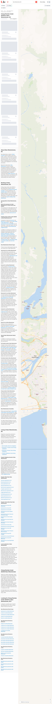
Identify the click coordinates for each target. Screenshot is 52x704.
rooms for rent (8, 401)
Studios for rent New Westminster (6, 623)
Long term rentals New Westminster (7, 649)
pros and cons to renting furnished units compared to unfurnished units (9, 369)
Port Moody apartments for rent (6, 494)
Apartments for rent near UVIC (6, 524)
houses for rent (11, 266)
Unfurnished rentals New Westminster (7, 638)
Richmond (3, 221)
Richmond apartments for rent (6, 485)
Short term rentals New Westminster (7, 651)
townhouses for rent (10, 287)
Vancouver (12, 220)
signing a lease (4, 191)
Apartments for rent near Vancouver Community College (7, 514)
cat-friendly (8, 349)
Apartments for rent (13, 255)
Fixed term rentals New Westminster (7, 655)
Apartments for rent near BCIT (6, 509)
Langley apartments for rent (5, 492)
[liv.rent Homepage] (3, 2)
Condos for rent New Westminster (6, 612)
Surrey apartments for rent (5, 483)
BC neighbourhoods (6, 474)
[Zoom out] (50, 701)
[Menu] (49, 2)
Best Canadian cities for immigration (9, 445)
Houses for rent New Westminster (6, 616)
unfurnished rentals (13, 239)
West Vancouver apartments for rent (7, 490)
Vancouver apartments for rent (6, 480)
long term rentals (5, 240)
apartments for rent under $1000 (7, 223)
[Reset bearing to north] (50, 702)
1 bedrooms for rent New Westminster (7, 625)
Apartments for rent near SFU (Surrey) (7, 526)
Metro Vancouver (11, 173)
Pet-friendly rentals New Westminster (7, 640)
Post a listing (42, 1)
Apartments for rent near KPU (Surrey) (7, 536)
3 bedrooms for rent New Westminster (7, 628)
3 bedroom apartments (10, 234)
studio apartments (4, 235)
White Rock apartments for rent (6, 497)
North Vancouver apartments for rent (7, 487)
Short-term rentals (4, 381)
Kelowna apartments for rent (6, 495)
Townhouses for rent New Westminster (7, 614)
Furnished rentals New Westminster (7, 637)
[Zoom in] (50, 699)
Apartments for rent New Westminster (7, 611)
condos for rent (4, 311)
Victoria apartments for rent (5, 499)
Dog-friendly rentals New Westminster (7, 642)
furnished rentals (4, 239)
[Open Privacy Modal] (7, 2)
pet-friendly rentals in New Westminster (8, 347)
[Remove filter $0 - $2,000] (5, 7)
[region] (35, 356)
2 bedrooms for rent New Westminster (7, 627)
